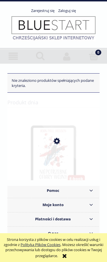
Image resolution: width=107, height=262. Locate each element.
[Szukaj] (40, 56)
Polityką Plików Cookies (40, 244)
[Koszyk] (93, 56)
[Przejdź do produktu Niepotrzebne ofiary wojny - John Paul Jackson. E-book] (53, 168)
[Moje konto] (67, 56)
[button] (13, 56)
